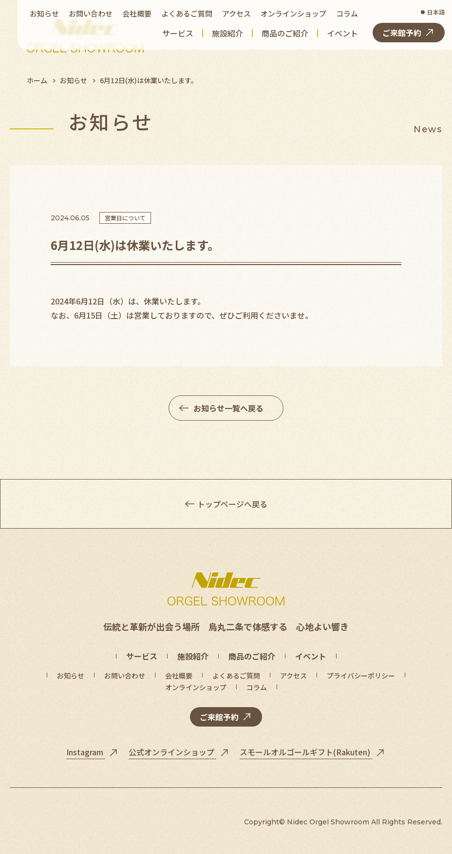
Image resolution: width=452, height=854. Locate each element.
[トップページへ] (226, 588)
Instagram (85, 752)
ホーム (37, 80)
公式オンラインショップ (172, 752)
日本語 (436, 12)
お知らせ (73, 80)
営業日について (125, 218)
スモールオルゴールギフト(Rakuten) (306, 752)
